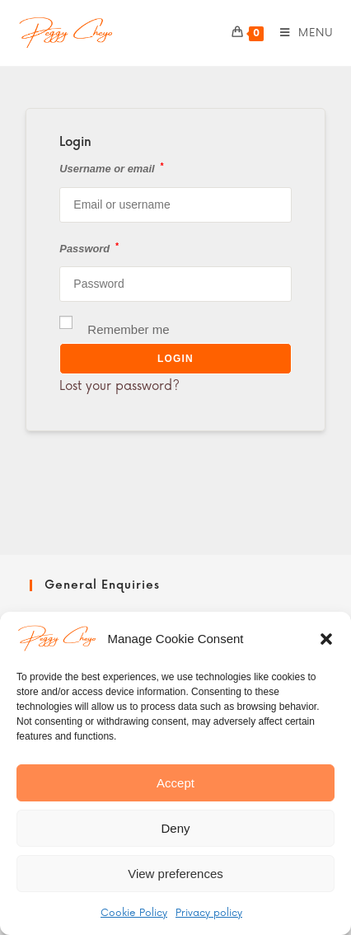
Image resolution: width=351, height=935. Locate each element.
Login (175, 358)
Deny (175, 828)
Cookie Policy (134, 913)
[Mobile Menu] (301, 33)
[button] (326, 639)
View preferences (175, 874)
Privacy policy (209, 913)
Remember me (114, 327)
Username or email (111, 168)
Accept (175, 783)
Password (88, 248)
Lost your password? (119, 386)
